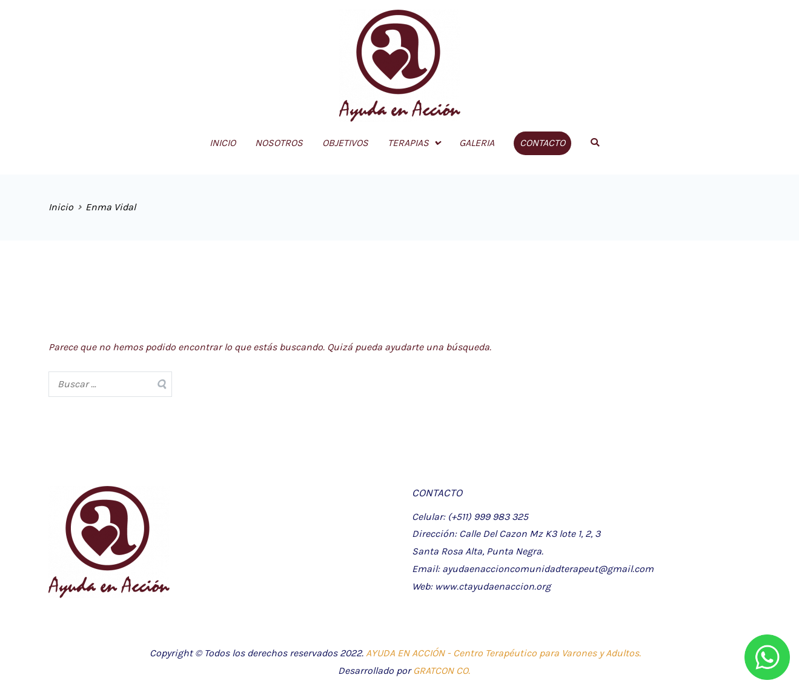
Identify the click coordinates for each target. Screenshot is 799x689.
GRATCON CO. (441, 670)
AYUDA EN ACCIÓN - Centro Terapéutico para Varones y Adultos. (503, 653)
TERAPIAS (408, 142)
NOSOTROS (279, 142)
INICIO (223, 142)
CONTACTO (542, 142)
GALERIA (476, 142)
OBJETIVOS (345, 142)
